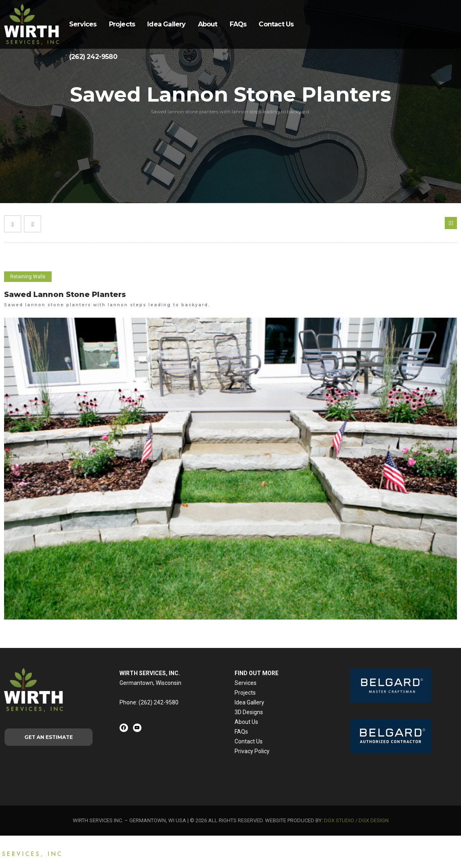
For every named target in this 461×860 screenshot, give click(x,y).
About (207, 24)
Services (83, 24)
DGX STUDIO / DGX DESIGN (356, 820)
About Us (246, 722)
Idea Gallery (166, 24)
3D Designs (249, 712)
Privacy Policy (252, 751)
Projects (122, 24)
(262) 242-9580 (93, 57)
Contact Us (276, 24)
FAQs (238, 24)
